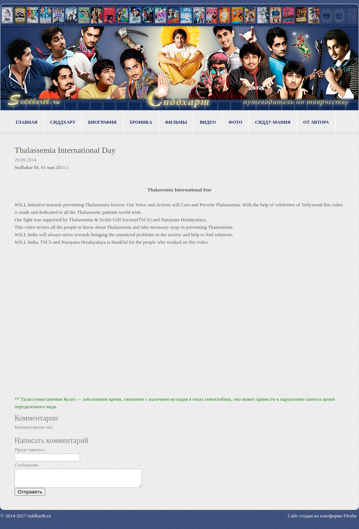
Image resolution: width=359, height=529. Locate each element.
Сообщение (27, 465)
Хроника (140, 122)
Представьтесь (30, 449)
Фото (235, 122)
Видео (208, 122)
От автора (316, 122)
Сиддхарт (62, 122)
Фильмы (176, 122)
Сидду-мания (273, 122)
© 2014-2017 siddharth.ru (25, 519)
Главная (26, 122)
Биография (102, 122)
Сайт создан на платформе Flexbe (322, 519)
